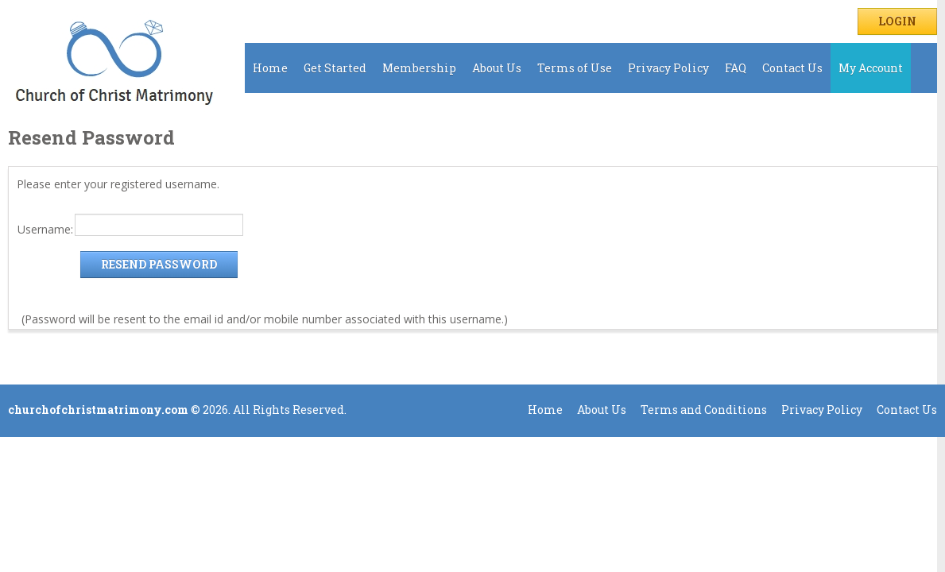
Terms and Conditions (704, 409)
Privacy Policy (668, 67)
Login (897, 21)
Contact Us (792, 67)
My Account (870, 67)
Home (270, 67)
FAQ (735, 67)
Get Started (335, 67)
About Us (496, 67)
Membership (419, 67)
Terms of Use (574, 67)
